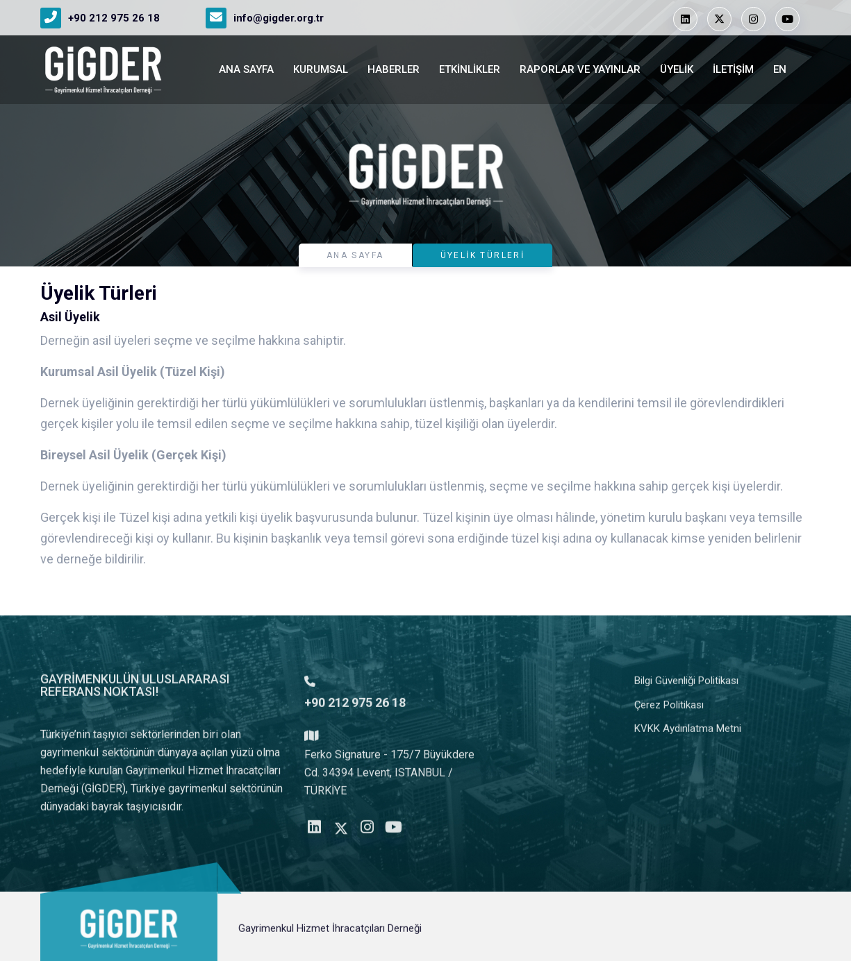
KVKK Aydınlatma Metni (687, 735)
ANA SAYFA (246, 69)
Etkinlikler (469, 69)
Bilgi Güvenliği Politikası (686, 687)
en (779, 69)
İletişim (733, 69)
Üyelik (676, 69)
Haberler (393, 69)
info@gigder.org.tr (278, 18)
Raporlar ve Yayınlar (580, 69)
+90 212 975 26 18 (114, 18)
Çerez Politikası (669, 711)
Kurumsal (320, 69)
